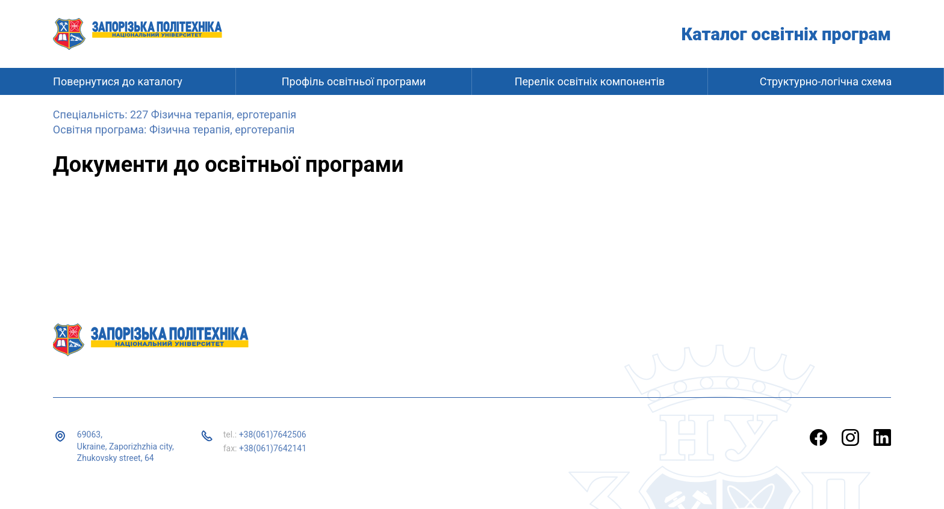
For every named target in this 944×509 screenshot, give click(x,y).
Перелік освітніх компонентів (590, 81)
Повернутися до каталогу (117, 81)
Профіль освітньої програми (354, 81)
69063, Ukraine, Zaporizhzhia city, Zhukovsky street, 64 (125, 446)
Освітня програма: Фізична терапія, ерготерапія (173, 129)
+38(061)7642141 (272, 448)
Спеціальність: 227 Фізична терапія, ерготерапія (174, 114)
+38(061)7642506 (272, 434)
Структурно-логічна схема (826, 81)
